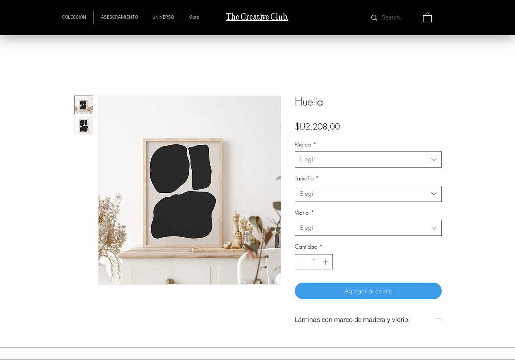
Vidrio (304, 212)
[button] (163, 17)
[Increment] (326, 261)
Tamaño (307, 178)
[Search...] (394, 17)
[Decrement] (301, 261)
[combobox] (368, 159)
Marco (306, 144)
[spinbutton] (313, 261)
